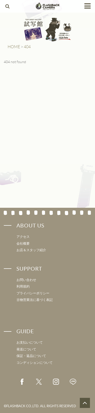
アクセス (23, 237)
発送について (26, 349)
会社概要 (23, 243)
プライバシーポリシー (32, 293)
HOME (14, 47)
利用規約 (23, 286)
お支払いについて (29, 342)
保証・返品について (31, 356)
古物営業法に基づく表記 (34, 300)
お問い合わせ (26, 280)
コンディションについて (34, 363)
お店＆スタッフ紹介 (31, 250)
